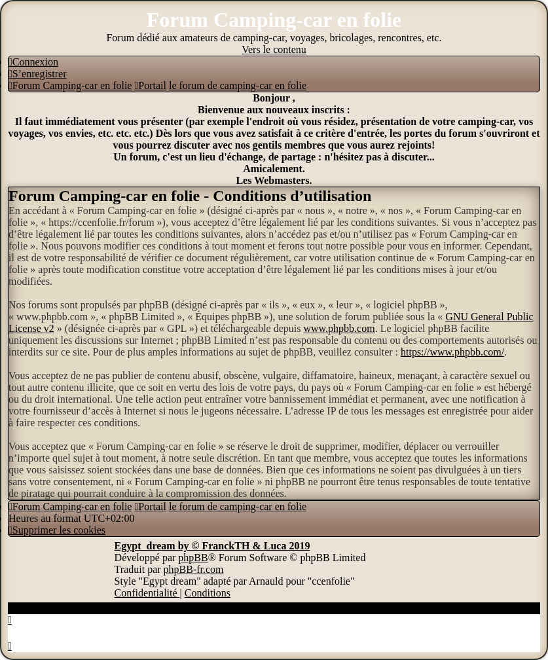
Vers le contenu (274, 49)
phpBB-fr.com (194, 569)
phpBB (193, 557)
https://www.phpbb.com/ (452, 352)
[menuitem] (33, 61)
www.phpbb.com (338, 328)
